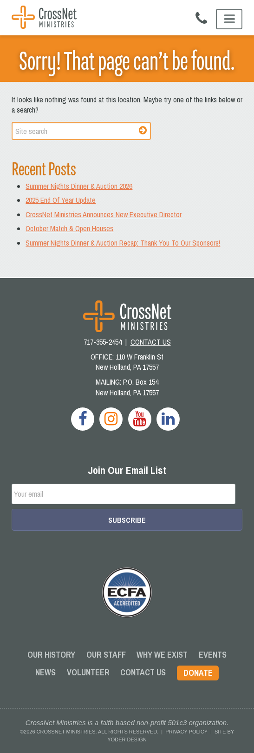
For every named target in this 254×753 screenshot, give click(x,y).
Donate (198, 673)
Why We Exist (162, 654)
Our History (51, 654)
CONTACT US (150, 342)
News (45, 672)
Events (213, 654)
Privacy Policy (186, 731)
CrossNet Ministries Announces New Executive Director (104, 214)
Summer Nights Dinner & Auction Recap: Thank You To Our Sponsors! (123, 243)
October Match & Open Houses (69, 228)
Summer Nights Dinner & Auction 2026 (79, 186)
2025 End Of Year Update (61, 200)
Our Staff (106, 654)
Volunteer (88, 672)
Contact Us (143, 672)
